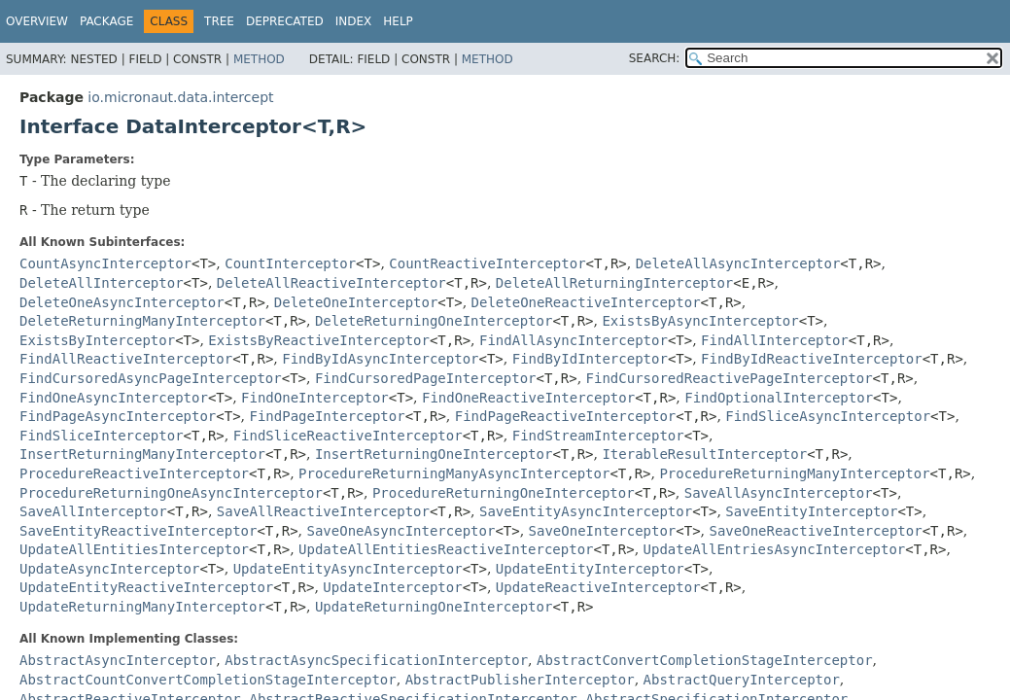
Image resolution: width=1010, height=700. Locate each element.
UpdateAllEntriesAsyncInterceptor (775, 549)
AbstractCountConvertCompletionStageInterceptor (208, 679)
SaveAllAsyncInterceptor (778, 493)
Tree (219, 21)
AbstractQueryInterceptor (742, 679)
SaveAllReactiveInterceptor (323, 511)
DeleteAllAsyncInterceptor (738, 263)
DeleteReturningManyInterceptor (142, 321)
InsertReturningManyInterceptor (142, 454)
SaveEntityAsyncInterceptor (585, 511)
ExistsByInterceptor (97, 340)
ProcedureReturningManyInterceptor (794, 473)
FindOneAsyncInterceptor (113, 397)
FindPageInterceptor (327, 416)
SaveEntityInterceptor (811, 511)
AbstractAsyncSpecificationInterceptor (376, 660)
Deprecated (285, 21)
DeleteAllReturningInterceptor (614, 283)
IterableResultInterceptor (704, 454)
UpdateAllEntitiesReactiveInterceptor (445, 549)
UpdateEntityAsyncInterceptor (348, 569)
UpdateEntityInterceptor (590, 569)
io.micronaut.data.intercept (180, 97)
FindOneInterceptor (315, 397)
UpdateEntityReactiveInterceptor (146, 587)
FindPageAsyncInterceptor (117, 416)
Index (353, 21)
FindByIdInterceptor (590, 359)
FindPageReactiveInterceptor (566, 416)
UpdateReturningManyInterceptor (142, 606)
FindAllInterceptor (775, 340)
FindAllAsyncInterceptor (573, 340)
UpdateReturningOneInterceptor (433, 606)
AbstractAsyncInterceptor (117, 660)
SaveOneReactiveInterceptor (816, 531)
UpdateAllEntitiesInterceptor (134, 549)
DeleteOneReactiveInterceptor (586, 302)
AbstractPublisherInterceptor (520, 679)
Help (398, 21)
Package (106, 21)
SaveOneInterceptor (603, 531)
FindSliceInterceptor (101, 435)
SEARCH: (654, 58)
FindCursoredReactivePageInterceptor (729, 378)
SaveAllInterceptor (93, 511)
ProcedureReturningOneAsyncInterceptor (171, 493)
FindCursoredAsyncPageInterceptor (150, 378)
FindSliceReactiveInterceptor (348, 435)
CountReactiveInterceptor (487, 263)
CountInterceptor (290, 263)
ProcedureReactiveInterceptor (134, 473)
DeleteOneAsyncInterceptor (122, 302)
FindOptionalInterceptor (778, 397)
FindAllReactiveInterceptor (125, 359)
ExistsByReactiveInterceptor (319, 340)
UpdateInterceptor (392, 587)
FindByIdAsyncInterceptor (380, 359)
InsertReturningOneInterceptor (433, 454)
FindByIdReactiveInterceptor (812, 359)
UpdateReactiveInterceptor (598, 587)
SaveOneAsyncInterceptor (401, 531)
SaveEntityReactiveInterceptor (138, 531)
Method (259, 59)
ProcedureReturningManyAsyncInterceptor (453, 473)
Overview (37, 21)
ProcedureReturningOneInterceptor (503, 493)
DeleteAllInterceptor (101, 283)
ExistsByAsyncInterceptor (700, 321)
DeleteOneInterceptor (356, 302)
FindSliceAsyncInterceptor (827, 416)
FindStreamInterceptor (598, 435)
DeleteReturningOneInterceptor (433, 321)
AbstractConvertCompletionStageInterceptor (705, 660)
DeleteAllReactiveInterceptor (331, 283)
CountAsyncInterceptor (105, 263)
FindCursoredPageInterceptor (426, 378)
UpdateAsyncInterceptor (109, 569)
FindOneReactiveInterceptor (528, 397)
